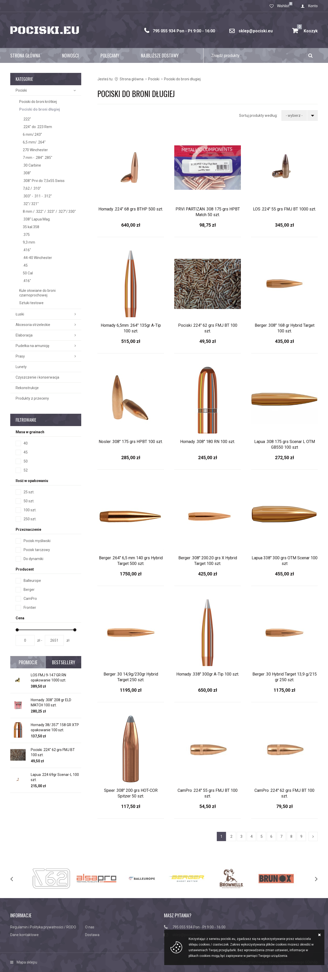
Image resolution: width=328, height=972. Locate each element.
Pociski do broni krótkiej (38, 102)
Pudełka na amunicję (32, 346)
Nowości (70, 55)
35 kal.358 (31, 227)
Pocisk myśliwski (37, 541)
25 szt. (29, 492)
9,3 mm (29, 242)
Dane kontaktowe (24, 935)
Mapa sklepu (27, 962)
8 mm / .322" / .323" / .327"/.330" (49, 211)
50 (26, 461)
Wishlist (283, 6)
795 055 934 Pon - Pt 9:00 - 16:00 (184, 30)
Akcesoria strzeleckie (33, 325)
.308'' (27, 173)
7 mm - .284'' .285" (37, 158)
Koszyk (307, 28)
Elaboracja (24, 335)
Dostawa (92, 935)
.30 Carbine (32, 165)
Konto (313, 6)
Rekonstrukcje (27, 388)
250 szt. (30, 519)
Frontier (30, 607)
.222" (27, 119)
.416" (27, 250)
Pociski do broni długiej (39, 109)
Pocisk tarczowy (37, 550)
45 (26, 452)
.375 (26, 235)
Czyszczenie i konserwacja (37, 377)
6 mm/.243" (32, 134)
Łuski (20, 314)
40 (26, 443)
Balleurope (32, 581)
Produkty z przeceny (32, 398)
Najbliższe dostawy (160, 55)
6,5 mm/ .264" (34, 142)
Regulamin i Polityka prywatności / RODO (43, 927)
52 (26, 470)
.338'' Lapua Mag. (36, 219)
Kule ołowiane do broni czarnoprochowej (37, 292)
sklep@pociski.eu (256, 30)
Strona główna (25, 55)
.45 (25, 265)
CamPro (30, 598)
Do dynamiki (33, 559)
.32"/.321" (31, 204)
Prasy (20, 356)
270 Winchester (35, 150)
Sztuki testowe (31, 303)
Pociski (21, 90)
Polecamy (109, 55)
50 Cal (28, 273)
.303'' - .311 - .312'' (37, 196)
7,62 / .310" (32, 188)
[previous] (17, 878)
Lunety (21, 367)
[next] (311, 878)
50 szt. (29, 501)
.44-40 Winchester (37, 258)
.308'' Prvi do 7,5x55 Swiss (44, 181)
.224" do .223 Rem (37, 127)
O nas (89, 927)
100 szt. (30, 510)
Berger (29, 590)
